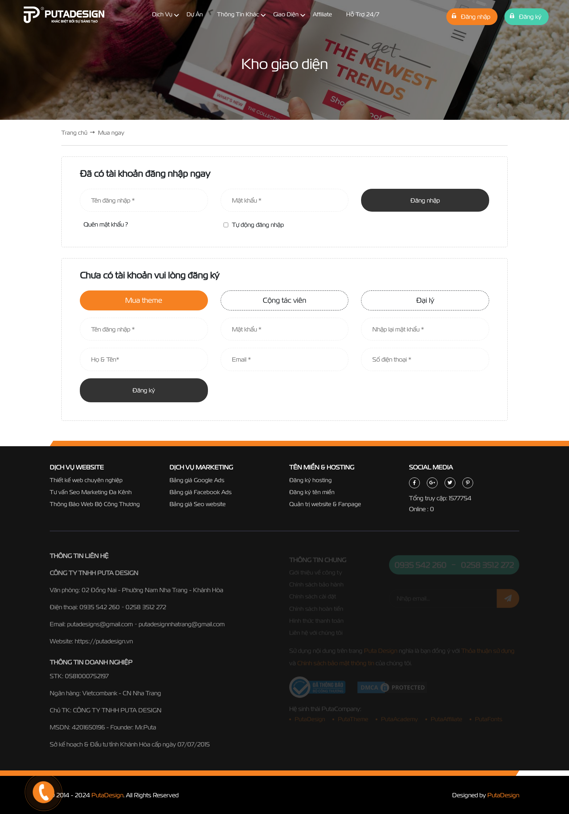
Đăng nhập (425, 200)
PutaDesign (107, 794)
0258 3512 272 (146, 609)
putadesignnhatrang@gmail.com (182, 626)
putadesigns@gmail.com (100, 626)
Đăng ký (143, 390)
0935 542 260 (99, 609)
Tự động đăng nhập (254, 224)
